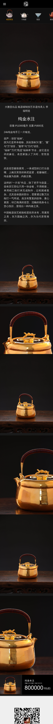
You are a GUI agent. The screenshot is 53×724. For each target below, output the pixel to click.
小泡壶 (23, 19)
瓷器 (38, 19)
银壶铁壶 (9, 19)
